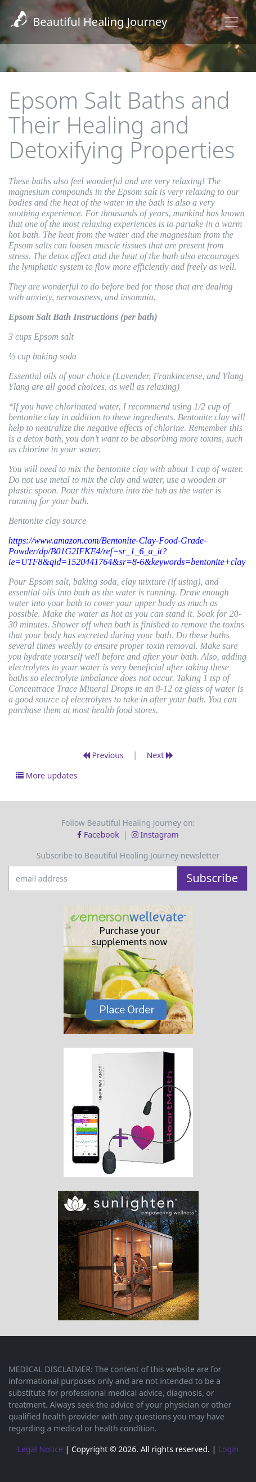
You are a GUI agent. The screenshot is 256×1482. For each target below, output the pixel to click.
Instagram (155, 834)
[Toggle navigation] (231, 22)
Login (228, 1449)
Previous (103, 755)
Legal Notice (40, 1449)
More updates (46, 775)
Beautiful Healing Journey (88, 21)
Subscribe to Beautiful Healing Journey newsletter (128, 855)
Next (160, 755)
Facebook (99, 834)
